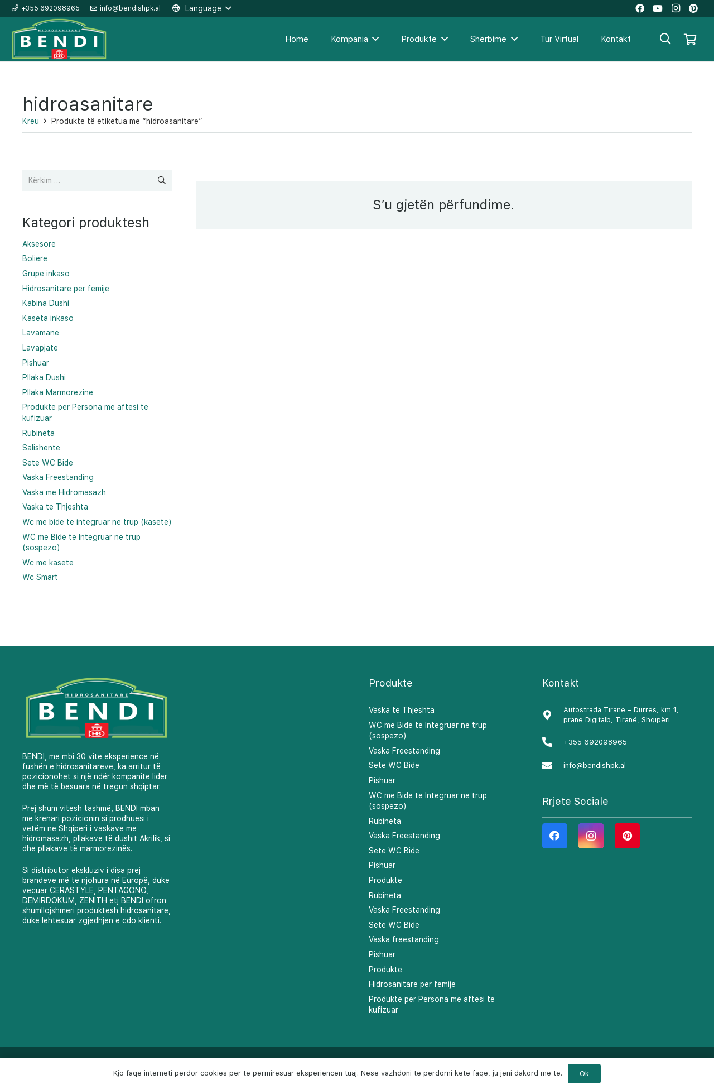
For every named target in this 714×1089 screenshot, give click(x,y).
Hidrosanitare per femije (65, 288)
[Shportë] (690, 39)
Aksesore (39, 243)
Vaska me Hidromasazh (64, 492)
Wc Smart (40, 577)
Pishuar (35, 362)
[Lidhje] (60, 39)
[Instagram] (591, 835)
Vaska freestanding (404, 939)
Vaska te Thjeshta (55, 506)
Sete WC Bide (47, 462)
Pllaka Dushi (44, 377)
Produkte (385, 880)
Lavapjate (40, 347)
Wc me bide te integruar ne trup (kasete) (97, 521)
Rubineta (38, 433)
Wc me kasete (48, 562)
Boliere (34, 258)
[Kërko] (665, 39)
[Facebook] (554, 835)
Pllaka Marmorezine (57, 392)
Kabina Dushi (45, 303)
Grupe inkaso (46, 273)
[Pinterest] (627, 835)
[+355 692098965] (552, 743)
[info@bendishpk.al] (552, 766)
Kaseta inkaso (48, 318)
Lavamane (40, 332)
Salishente (41, 447)
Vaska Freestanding (58, 477)
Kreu (30, 121)
